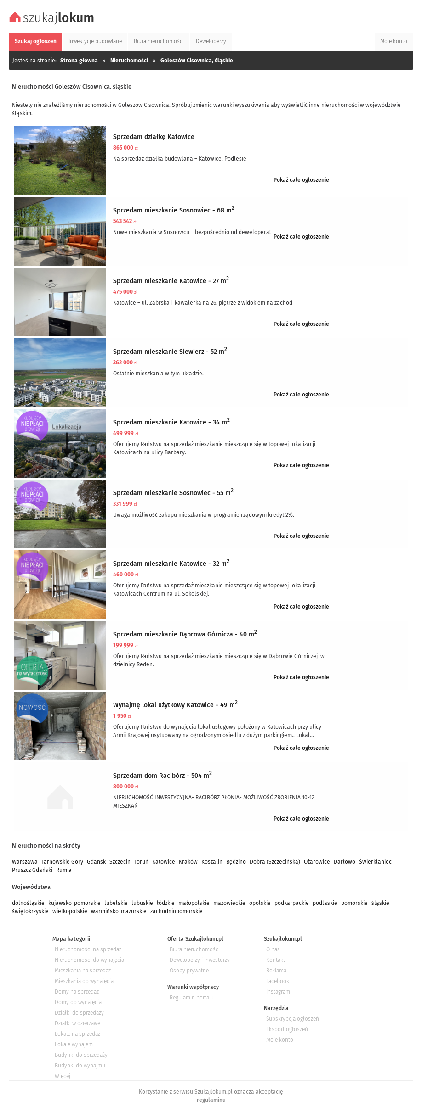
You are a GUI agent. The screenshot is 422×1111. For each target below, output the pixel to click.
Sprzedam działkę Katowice (153, 137)
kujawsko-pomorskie (74, 903)
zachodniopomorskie (176, 911)
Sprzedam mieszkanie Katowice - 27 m (171, 281)
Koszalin (211, 862)
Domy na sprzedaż (77, 991)
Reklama (276, 970)
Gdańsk (96, 862)
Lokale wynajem (74, 1044)
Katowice (163, 862)
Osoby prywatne (189, 970)
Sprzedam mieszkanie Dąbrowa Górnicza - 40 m (185, 634)
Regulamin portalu (192, 997)
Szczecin (120, 862)
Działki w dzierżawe (77, 1023)
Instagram (278, 991)
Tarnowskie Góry (62, 862)
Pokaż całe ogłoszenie (301, 180)
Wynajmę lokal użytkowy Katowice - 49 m (175, 705)
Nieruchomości (129, 60)
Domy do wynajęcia (78, 1002)
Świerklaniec (375, 862)
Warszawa (25, 862)
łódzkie (166, 903)
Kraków (188, 862)
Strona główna (79, 60)
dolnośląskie (28, 903)
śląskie (380, 903)
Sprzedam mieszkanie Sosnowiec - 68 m (173, 210)
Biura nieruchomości (195, 949)
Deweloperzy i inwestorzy (200, 960)
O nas (273, 949)
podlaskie (325, 903)
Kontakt (275, 960)
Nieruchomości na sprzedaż (88, 949)
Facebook (277, 981)
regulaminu (211, 1100)
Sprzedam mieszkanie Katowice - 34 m (171, 422)
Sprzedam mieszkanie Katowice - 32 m (171, 564)
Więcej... (64, 1076)
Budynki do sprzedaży (81, 1055)
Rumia (64, 870)
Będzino (236, 862)
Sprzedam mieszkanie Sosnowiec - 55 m (173, 493)
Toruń (141, 862)
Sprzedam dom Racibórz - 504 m (162, 776)
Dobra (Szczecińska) (275, 862)
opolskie (260, 903)
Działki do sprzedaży (79, 1013)
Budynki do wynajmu (80, 1065)
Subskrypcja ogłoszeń (292, 1019)
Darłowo (344, 862)
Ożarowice (317, 862)
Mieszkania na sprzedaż (83, 970)
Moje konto (279, 1040)
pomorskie (354, 903)
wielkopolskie (69, 911)
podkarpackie (291, 903)
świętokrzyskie (30, 911)
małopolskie (194, 903)
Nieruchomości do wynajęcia (89, 960)
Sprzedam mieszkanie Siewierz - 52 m (170, 352)
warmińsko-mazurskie (119, 911)
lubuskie (142, 903)
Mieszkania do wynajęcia (84, 981)
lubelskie (116, 903)
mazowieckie (229, 903)
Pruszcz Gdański (32, 870)
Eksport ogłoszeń (287, 1029)
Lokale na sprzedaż (77, 1034)
